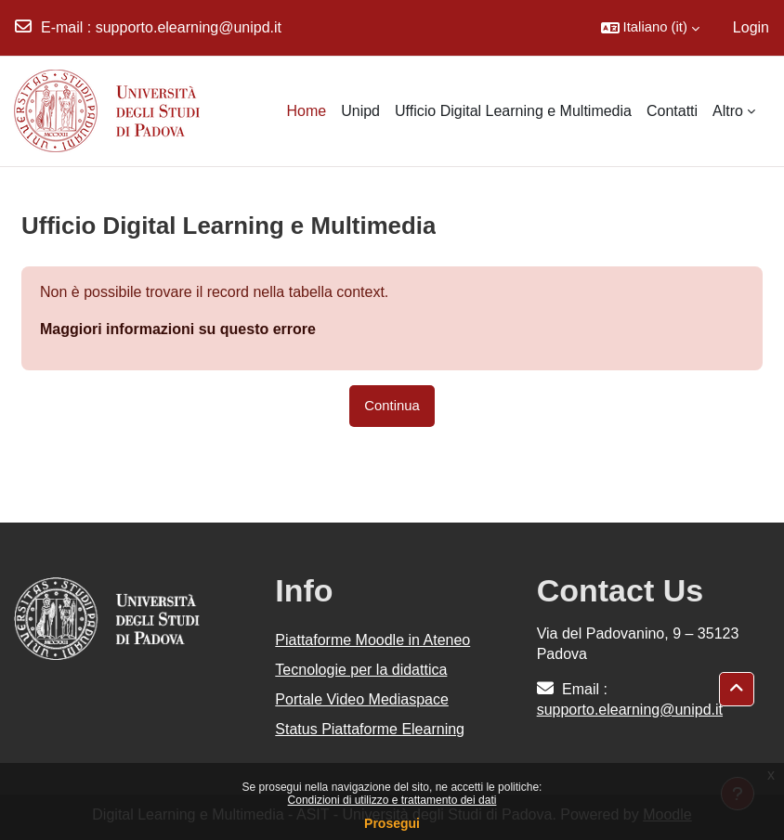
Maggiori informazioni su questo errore (178, 329)
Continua (391, 405)
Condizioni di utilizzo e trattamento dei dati (392, 800)
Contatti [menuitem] (672, 111)
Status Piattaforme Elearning (369, 729)
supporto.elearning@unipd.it (188, 27)
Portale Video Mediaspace (362, 699)
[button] (650, 28)
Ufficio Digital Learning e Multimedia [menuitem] (513, 111)
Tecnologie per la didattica (361, 670)
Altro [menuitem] (727, 111)
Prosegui (392, 823)
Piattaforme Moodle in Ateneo (372, 640)
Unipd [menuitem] (360, 111)
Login (751, 27)
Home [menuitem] (307, 111)
